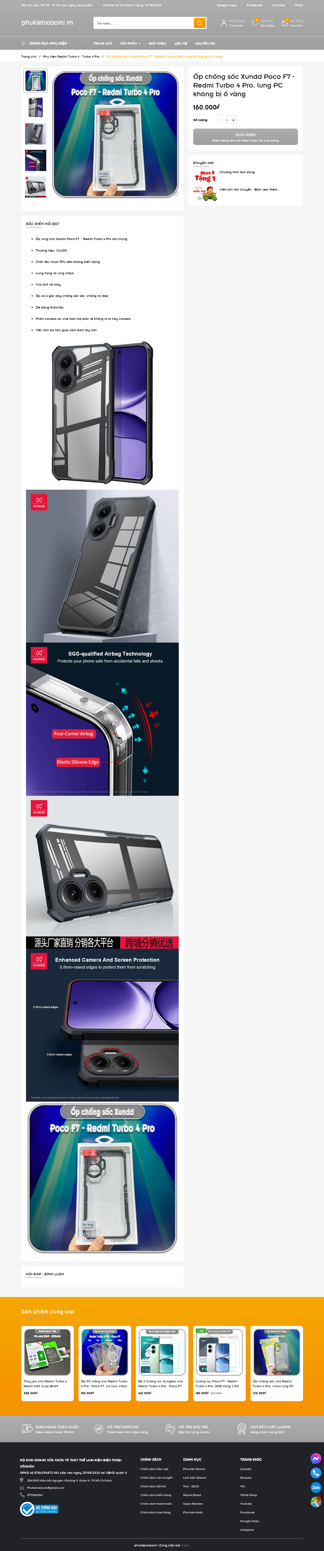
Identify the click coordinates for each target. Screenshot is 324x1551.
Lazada (245, 1468)
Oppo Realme (193, 1503)
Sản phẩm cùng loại (47, 1311)
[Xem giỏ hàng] (292, 23)
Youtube (278, 4)
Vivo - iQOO (191, 1486)
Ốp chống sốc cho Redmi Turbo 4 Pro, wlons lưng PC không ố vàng (273, 1386)
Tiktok (298, 4)
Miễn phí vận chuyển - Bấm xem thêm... (250, 189)
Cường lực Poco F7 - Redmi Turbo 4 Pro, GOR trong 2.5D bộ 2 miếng (217, 1386)
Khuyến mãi (205, 43)
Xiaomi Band (192, 1494)
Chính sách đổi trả (153, 1486)
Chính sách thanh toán (156, 1503)
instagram (247, 1529)
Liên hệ (180, 43)
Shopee (245, 1477)
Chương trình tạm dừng (237, 171)
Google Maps (227, 4)
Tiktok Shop (248, 1494)
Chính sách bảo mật (154, 1468)
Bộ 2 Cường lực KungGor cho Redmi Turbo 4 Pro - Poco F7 (160, 1383)
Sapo (185, 1545)
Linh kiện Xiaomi (194, 1477)
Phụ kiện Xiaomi (194, 1468)
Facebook (254, 4)
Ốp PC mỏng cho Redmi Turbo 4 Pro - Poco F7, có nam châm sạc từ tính (104, 1386)
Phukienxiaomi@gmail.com (45, 1487)
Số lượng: (200, 119)
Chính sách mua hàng (155, 1512)
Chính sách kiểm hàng (155, 1494)
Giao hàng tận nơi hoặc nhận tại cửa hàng (245, 136)
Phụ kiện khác (193, 1512)
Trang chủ (102, 43)
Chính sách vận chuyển (156, 1477)
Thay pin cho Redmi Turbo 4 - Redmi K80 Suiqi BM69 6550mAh (46, 1386)
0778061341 (153, 4)
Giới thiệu (157, 43)
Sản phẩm (129, 43)
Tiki (242, 1486)
